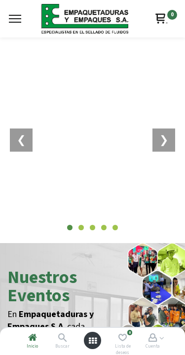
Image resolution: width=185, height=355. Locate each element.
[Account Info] (152, 338)
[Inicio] (32, 338)
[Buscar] (62, 338)
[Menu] (15, 18)
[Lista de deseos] (122, 338)
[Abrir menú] (93, 341)
